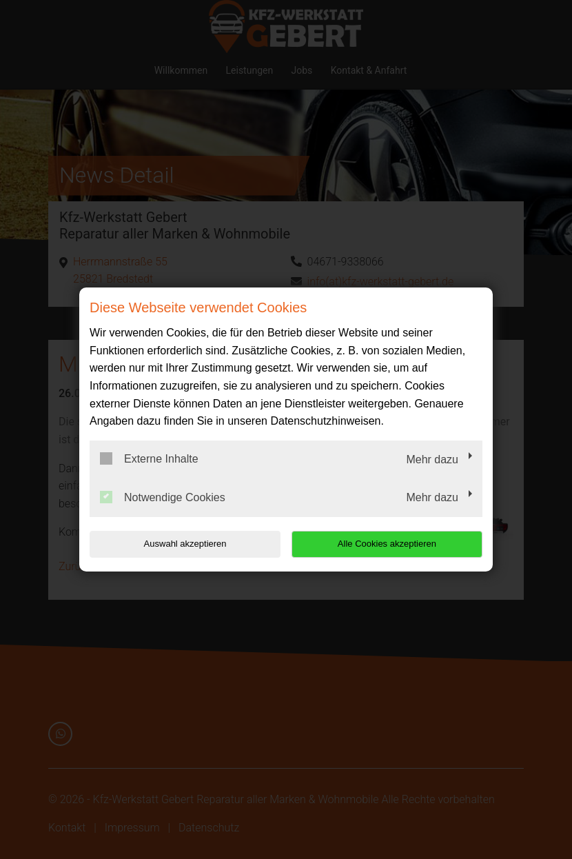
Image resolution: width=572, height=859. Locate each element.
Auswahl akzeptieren (177, 543)
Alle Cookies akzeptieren (394, 543)
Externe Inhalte (149, 458)
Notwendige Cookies (162, 497)
